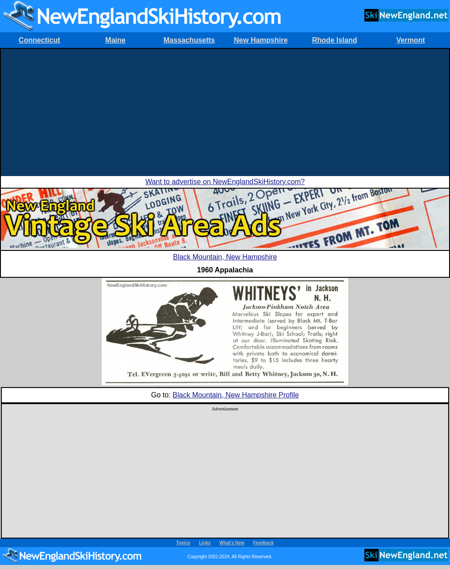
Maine (115, 40)
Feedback (263, 542)
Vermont (410, 40)
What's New (232, 542)
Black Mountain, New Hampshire (225, 257)
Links (205, 542)
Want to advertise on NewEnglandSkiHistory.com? (225, 181)
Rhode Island (334, 40)
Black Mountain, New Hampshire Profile (236, 395)
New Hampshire (261, 40)
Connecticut (39, 40)
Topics (183, 542)
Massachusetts (189, 40)
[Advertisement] (225, 111)
